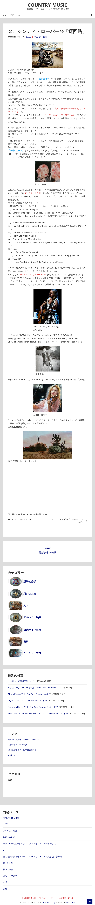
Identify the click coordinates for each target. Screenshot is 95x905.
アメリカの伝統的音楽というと (22, 681)
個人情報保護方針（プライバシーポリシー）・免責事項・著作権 (32, 856)
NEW (5, 824)
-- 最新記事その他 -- (47, 552)
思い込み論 (8, 869)
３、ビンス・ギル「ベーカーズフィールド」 (67, 521)
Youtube (11, 755)
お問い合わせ (9, 837)
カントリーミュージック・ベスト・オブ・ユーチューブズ (29, 843)
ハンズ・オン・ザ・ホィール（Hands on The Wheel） (33, 687)
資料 (5, 888)
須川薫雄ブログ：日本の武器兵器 (22, 750)
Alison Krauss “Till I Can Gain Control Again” (29, 694)
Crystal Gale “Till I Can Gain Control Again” (28, 700)
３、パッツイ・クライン (22, 519)
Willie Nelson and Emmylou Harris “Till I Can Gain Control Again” (38, 713)
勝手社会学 (8, 863)
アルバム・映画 (40, 37)
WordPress (70, 902)
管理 (5, 882)
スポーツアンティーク (17, 744)
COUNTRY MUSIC (47, 5)
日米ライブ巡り (10, 875)
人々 (5, 850)
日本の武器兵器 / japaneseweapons (23, 739)
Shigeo (28, 37)
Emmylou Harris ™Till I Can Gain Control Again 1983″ (33, 707)
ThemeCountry (49, 902)
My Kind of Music (11, 817)
